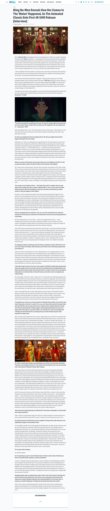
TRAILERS (35, 2)
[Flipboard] (86, 2)
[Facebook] (76, 2)
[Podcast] (91, 2)
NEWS (20, 2)
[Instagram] (83, 2)
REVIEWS (42, 2)
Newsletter (99, 2)
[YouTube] (81, 2)
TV (30, 2)
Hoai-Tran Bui (17, 24)
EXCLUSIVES (50, 2)
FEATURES (58, 2)
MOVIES (25, 2)
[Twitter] (78, 2)
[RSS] (89, 2)
